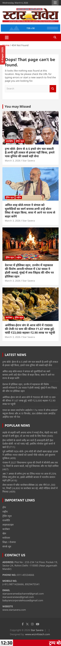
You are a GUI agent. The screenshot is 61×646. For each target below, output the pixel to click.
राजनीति (6, 520)
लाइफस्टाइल (8, 524)
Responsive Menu (55, 2)
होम (4, 507)
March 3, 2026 (12, 160)
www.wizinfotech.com (37, 634)
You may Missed (18, 106)
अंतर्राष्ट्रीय (9, 141)
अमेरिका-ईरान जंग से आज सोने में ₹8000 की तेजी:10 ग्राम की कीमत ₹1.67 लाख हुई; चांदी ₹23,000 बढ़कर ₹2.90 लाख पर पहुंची (30, 329)
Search (53, 88)
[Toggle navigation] (6, 37)
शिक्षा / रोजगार (9, 542)
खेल (4, 533)
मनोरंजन (6, 537)
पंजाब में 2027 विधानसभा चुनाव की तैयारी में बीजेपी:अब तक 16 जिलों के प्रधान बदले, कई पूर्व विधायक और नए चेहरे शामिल (30, 464)
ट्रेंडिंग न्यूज (20, 141)
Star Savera (28, 160)
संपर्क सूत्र (6, 546)
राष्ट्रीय (18, 197)
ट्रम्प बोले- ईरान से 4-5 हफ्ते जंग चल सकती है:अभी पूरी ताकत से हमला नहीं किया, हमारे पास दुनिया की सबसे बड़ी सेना (29, 152)
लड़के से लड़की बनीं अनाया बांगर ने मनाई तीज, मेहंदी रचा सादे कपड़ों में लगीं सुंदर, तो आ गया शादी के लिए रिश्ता (29, 434)
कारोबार (9, 317)
